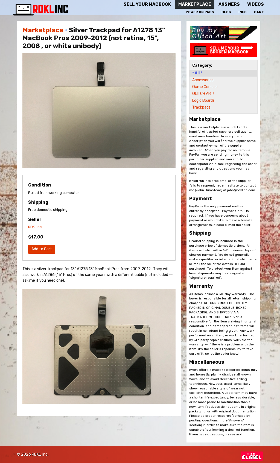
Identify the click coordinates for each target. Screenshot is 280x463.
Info (242, 12)
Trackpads (201, 107)
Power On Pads (200, 12)
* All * (197, 73)
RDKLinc (35, 227)
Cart (259, 12)
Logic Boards (203, 100)
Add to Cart (41, 249)
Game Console (205, 87)
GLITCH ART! (203, 93)
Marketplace (42, 30)
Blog (226, 12)
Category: (202, 65)
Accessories (203, 80)
